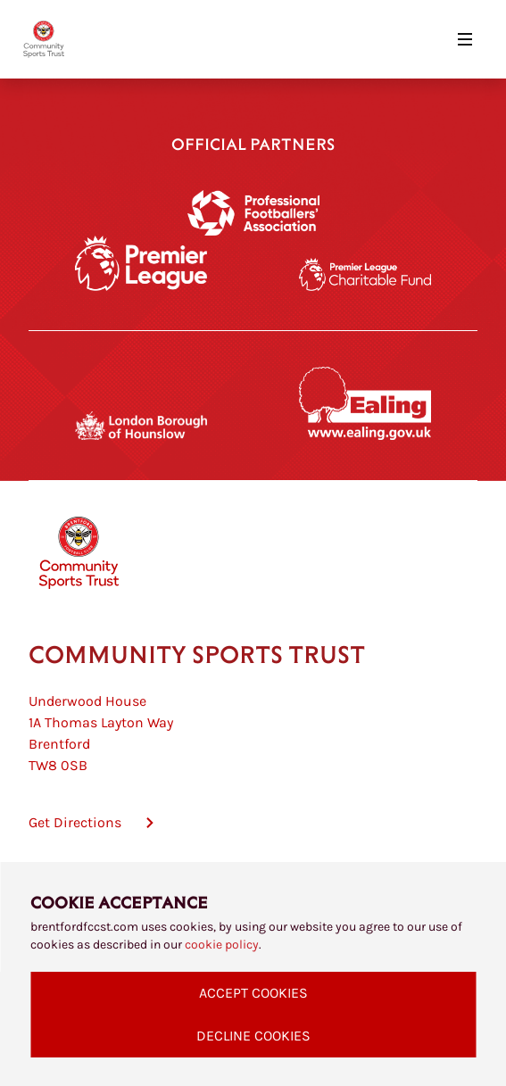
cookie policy (222, 944)
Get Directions (75, 822)
